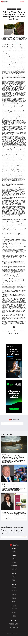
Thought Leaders (5, 465)
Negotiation (14, 595)
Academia (14, 575)
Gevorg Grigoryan (14, 608)
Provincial (14, 552)
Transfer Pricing (14, 581)
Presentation (14, 558)
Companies (14, 587)
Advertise (14, 612)
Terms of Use (14, 617)
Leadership (14, 569)
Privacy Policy (14, 615)
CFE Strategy (14, 605)
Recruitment (14, 559)
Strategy (14, 570)
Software (14, 598)
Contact (14, 613)
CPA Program (14, 602)
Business (9, 9)
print (17, 333)
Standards (14, 579)
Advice (14, 557)
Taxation (18, 9)
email (11, 333)
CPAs (14, 588)
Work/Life (14, 562)
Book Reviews (14, 586)
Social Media (14, 597)
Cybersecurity (14, 594)
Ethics (14, 576)
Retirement (14, 561)
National (14, 551)
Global (14, 550)
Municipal (14, 9)
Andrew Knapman (14, 606)
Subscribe (22, 1)
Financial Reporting (14, 568)
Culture (14, 566)
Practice (14, 577)
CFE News (14, 604)
